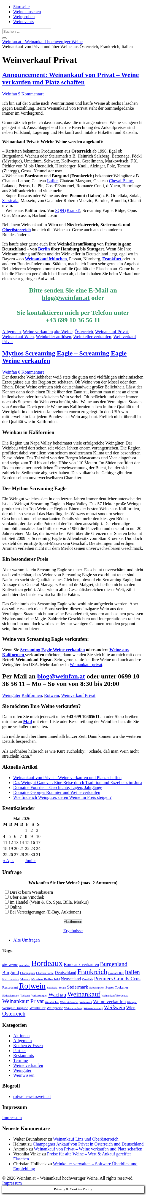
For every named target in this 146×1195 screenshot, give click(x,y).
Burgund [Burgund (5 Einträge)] (10, 972)
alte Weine (63, 331)
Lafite (52, 180)
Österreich (84, 331)
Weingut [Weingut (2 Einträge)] (132, 1002)
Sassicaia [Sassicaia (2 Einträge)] (52, 987)
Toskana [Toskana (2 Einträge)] (25, 995)
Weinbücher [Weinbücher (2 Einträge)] (52, 1002)
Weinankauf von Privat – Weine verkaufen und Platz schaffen (67, 777)
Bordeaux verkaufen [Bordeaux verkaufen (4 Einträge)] (81, 964)
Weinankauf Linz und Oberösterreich (85, 1139)
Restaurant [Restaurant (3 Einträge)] (10, 987)
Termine (20, 1060)
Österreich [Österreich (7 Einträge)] (13, 1014)
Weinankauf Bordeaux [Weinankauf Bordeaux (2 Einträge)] (114, 995)
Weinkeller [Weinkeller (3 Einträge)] (37, 1008)
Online (16, 907)
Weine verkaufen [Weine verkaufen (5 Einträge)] (109, 1001)
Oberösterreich (16, 229)
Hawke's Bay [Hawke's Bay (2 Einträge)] (116, 973)
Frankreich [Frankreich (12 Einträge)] (92, 971)
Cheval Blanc (121, 180)
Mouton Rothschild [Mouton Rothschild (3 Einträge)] (45, 979)
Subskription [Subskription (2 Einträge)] (96, 987)
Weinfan (9, 94)
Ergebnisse (73, 930)
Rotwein (51, 695)
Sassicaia (10, 200)
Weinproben (24, 16)
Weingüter (11, 695)
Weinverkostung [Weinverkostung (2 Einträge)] (93, 1008)
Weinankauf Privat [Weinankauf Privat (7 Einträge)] (23, 1001)
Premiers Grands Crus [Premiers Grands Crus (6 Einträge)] (117, 978)
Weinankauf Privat (111, 331)
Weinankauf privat (86, 664)
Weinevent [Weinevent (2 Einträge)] (86, 1002)
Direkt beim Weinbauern (31, 892)
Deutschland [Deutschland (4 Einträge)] (65, 972)
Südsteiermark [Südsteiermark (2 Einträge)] (10, 995)
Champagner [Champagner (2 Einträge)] (27, 973)
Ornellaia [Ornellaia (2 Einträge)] (87, 979)
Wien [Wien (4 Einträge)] (130, 1007)
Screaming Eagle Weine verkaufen (52, 649)
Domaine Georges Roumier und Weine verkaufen (56, 792)
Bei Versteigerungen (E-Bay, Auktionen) (45, 912)
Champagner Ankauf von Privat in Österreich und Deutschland (88, 1144)
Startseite (21, 6)
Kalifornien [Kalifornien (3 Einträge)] (10, 979)
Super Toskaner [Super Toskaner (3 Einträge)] (116, 987)
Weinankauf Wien (18, 336)
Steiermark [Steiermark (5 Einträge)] (77, 987)
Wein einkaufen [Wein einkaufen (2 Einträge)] (69, 1002)
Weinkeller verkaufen (92, 336)
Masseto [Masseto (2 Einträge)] (25, 979)
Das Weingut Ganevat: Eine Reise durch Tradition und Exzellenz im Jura (77, 782)
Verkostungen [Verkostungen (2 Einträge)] (39, 995)
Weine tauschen (27, 11)
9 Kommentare (31, 94)
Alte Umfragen (26, 940)
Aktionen (21, 1035)
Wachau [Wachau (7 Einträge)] (57, 995)
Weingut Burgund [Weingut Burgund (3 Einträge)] (15, 1008)
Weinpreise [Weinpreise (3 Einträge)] (55, 1008)
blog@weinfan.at (61, 676)
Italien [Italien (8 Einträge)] (132, 972)
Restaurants (23, 1055)
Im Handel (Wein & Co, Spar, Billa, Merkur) (49, 902)
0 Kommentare (31, 372)
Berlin (44, 249)
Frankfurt (112, 258)
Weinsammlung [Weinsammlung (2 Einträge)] (73, 1008)
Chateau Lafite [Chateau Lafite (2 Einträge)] (44, 973)
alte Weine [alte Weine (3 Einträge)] (10, 965)
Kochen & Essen (28, 1045)
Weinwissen (23, 1075)
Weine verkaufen (38, 331)
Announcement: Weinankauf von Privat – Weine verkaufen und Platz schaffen (70, 78)
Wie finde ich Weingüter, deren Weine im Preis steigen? (62, 797)
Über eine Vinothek (27, 897)
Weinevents (23, 21)
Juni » (30, 860)
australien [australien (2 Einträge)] (24, 965)
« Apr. (8, 860)
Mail (27, 721)
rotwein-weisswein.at (32, 1096)
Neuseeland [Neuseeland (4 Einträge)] (71, 978)
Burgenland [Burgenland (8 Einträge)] (113, 964)
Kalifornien (31, 695)
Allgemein (11, 331)
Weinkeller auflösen (53, 336)
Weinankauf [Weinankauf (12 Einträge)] (83, 994)
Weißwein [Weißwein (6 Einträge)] (114, 1007)
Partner (19, 1050)
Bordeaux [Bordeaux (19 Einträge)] (47, 963)
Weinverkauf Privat (78, 695)
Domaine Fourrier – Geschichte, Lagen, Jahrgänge (57, 787)
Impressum (12, 1117)
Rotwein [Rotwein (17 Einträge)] (32, 986)
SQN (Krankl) (67, 210)
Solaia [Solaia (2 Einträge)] (62, 987)
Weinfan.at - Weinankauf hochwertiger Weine (42, 41)
